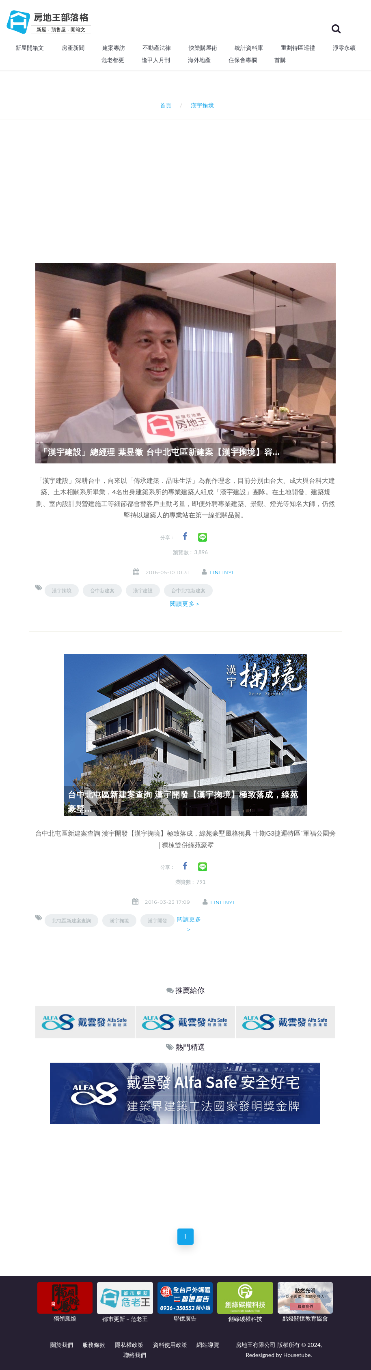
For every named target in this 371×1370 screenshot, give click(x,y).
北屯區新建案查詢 (71, 921)
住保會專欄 (243, 60)
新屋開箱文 (29, 47)
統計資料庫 (249, 47)
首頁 (164, 105)
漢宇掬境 (61, 590)
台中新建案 (102, 590)
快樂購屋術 (203, 47)
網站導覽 (207, 1344)
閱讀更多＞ (185, 603)
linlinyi (222, 572)
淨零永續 (344, 47)
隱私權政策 (129, 1344)
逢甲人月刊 (156, 60)
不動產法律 (156, 47)
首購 (280, 60)
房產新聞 (73, 47)
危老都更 (112, 60)
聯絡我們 (134, 1354)
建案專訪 (113, 47)
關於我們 (61, 1344)
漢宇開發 (157, 921)
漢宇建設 (143, 590)
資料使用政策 (170, 1344)
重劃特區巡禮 (298, 47)
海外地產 (199, 60)
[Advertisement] (203, 181)
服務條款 (93, 1344)
